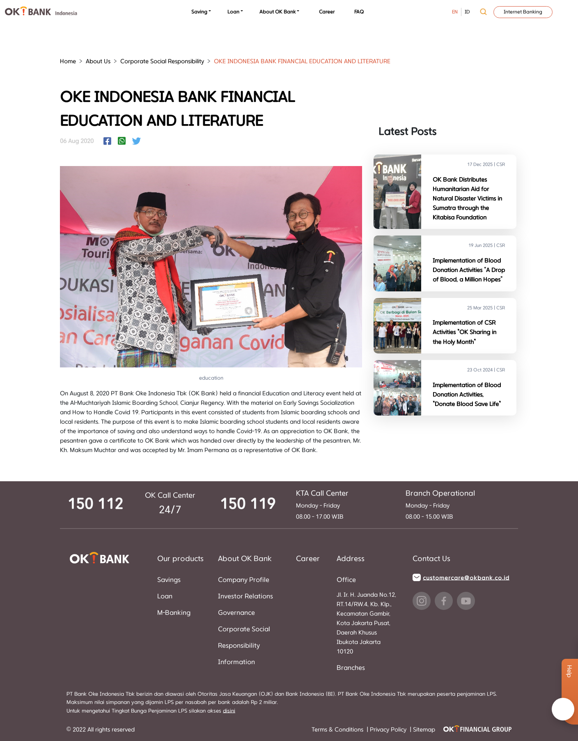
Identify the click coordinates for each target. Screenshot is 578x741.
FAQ (359, 12)
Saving (199, 12)
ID (467, 12)
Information (236, 662)
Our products (180, 559)
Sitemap (424, 729)
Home (68, 61)
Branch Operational (440, 493)
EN (455, 12)
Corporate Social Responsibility (162, 61)
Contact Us (431, 559)
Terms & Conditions (338, 729)
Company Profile (243, 580)
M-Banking (173, 612)
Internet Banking (523, 12)
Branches (351, 668)
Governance (236, 612)
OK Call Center (170, 496)
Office (346, 580)
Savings (169, 580)
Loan (233, 12)
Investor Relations (245, 596)
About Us (98, 61)
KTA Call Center (322, 493)
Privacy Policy (389, 729)
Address (351, 559)
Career (327, 12)
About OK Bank (277, 12)
